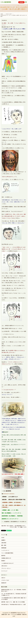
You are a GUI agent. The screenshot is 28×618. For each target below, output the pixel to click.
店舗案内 (3, 540)
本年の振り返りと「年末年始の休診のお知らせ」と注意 (13, 604)
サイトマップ (4, 571)
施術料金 (3, 555)
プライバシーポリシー (6, 568)
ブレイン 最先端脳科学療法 (7, 553)
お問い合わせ (4, 565)
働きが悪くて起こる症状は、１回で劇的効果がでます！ (14, 525)
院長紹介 (3, 560)
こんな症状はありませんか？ (7, 563)
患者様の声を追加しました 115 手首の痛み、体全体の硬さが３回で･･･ (13, 590)
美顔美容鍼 (3, 547)
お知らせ (3, 577)
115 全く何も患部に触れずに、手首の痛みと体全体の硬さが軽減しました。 (13, 594)
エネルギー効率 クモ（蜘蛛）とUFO (18, 527)
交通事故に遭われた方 (6, 558)
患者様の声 (3, 582)
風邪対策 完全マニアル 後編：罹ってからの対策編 (13, 602)
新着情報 (21, 2)
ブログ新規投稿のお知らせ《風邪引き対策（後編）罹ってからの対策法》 (13, 598)
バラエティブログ (8, 14)
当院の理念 (3, 542)
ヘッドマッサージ (5, 550)
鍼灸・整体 (3, 545)
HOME (2, 14)
